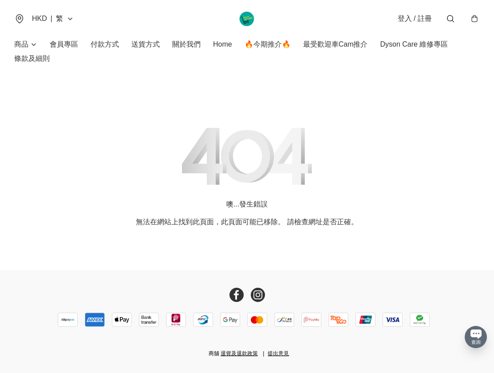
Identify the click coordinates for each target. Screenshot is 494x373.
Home (222, 44)
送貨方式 (145, 44)
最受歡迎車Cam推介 (335, 44)
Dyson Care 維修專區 (414, 44)
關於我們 (186, 44)
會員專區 (64, 44)
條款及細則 (32, 58)
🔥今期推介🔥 (268, 44)
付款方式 (105, 44)
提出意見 (278, 353)
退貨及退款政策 (239, 353)
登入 (415, 18)
